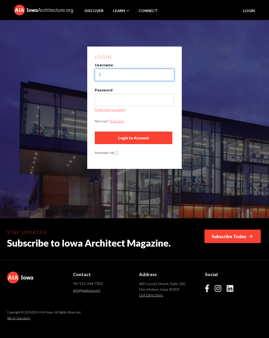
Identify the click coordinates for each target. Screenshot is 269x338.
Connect (148, 10)
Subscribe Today (232, 236)
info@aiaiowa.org (86, 290)
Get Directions (151, 295)
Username (104, 65)
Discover (94, 10)
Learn (121, 10)
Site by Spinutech (18, 318)
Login (249, 10)
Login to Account (133, 138)
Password (104, 90)
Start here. (117, 121)
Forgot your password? (110, 109)
